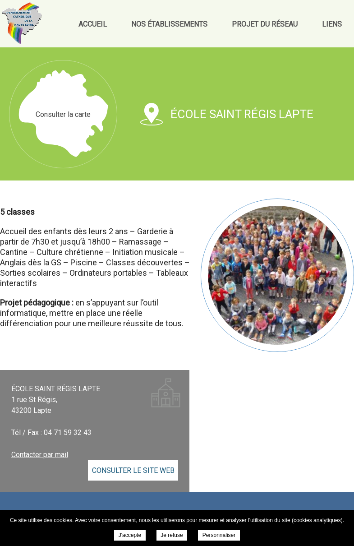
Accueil (92, 24)
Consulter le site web (133, 470)
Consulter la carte (63, 114)
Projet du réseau (265, 24)
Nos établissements (169, 24)
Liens (332, 24)
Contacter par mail (39, 454)
